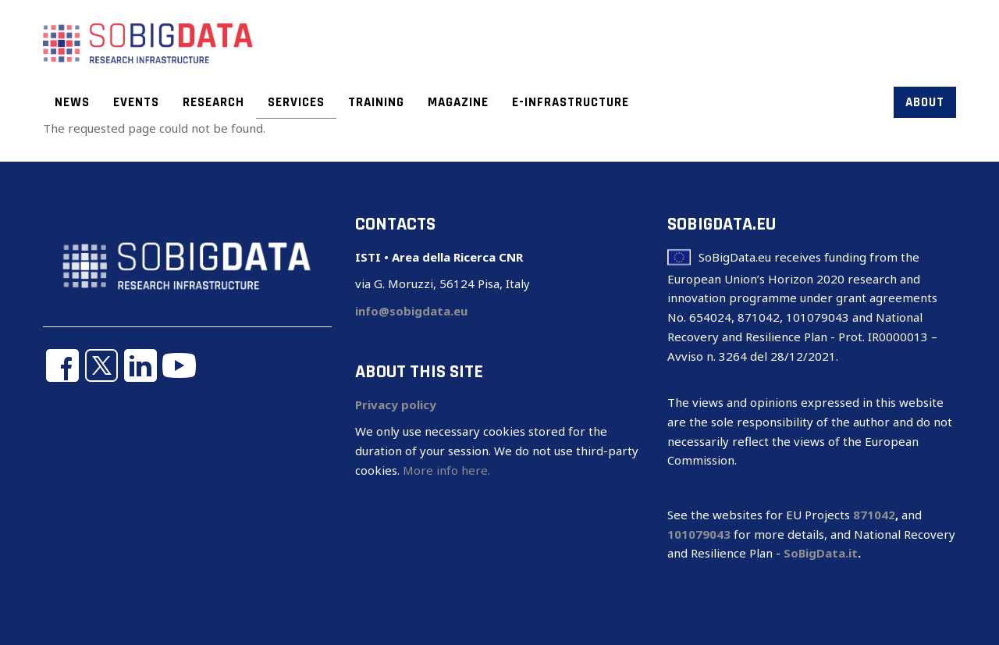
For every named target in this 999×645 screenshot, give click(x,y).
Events (136, 102)
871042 (874, 514)
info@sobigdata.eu (411, 311)
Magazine (458, 102)
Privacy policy (395, 404)
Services (296, 102)
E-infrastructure (570, 102)
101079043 (699, 534)
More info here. (446, 470)
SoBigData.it (821, 553)
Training (376, 102)
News (72, 102)
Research (213, 102)
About (924, 102)
